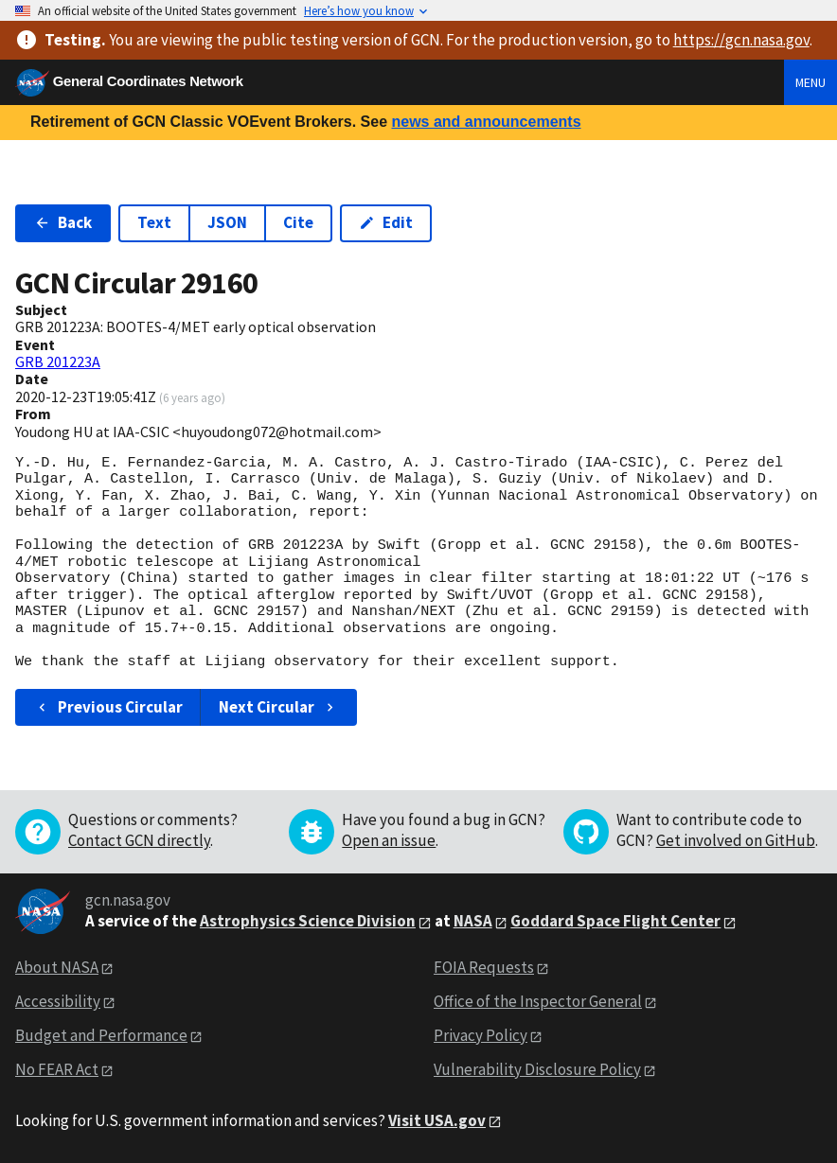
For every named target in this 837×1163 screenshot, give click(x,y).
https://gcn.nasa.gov (741, 39)
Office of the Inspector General (538, 1001)
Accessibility (57, 1001)
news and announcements (485, 122)
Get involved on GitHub (735, 840)
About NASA (56, 967)
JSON (227, 222)
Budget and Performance (101, 1035)
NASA (473, 920)
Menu (810, 82)
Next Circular (278, 706)
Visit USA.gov (437, 1120)
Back (63, 222)
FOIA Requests (484, 967)
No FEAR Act (56, 1069)
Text (154, 222)
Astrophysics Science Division (308, 920)
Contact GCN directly (139, 840)
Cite (298, 222)
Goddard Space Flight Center (615, 920)
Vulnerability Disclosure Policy (537, 1069)
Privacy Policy (480, 1035)
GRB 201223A (57, 361)
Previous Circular (108, 706)
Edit (386, 222)
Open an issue (389, 840)
